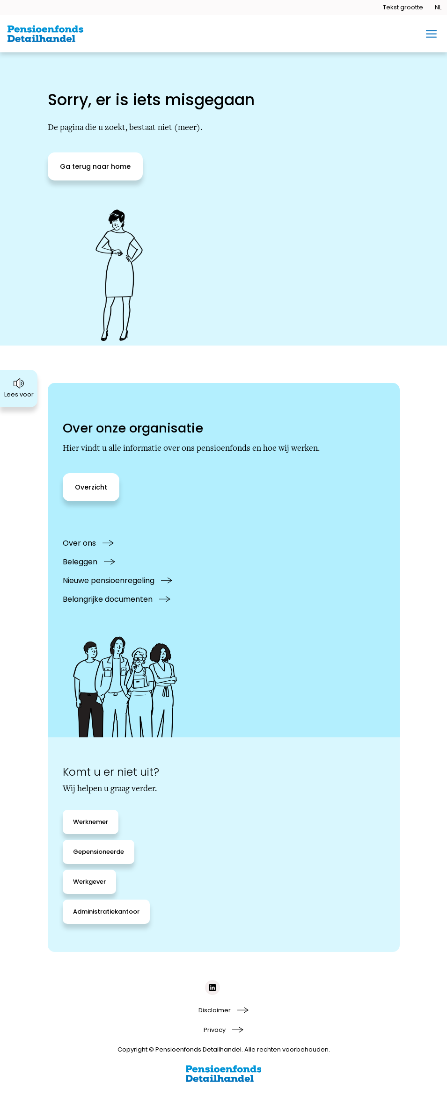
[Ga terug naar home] (95, 166)
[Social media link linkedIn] (212, 987)
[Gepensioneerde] (98, 852)
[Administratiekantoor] (106, 912)
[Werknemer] (90, 822)
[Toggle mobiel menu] (431, 34)
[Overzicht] (91, 487)
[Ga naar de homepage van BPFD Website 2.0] (45, 33)
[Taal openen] (438, 7)
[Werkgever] (89, 882)
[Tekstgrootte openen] (403, 7)
